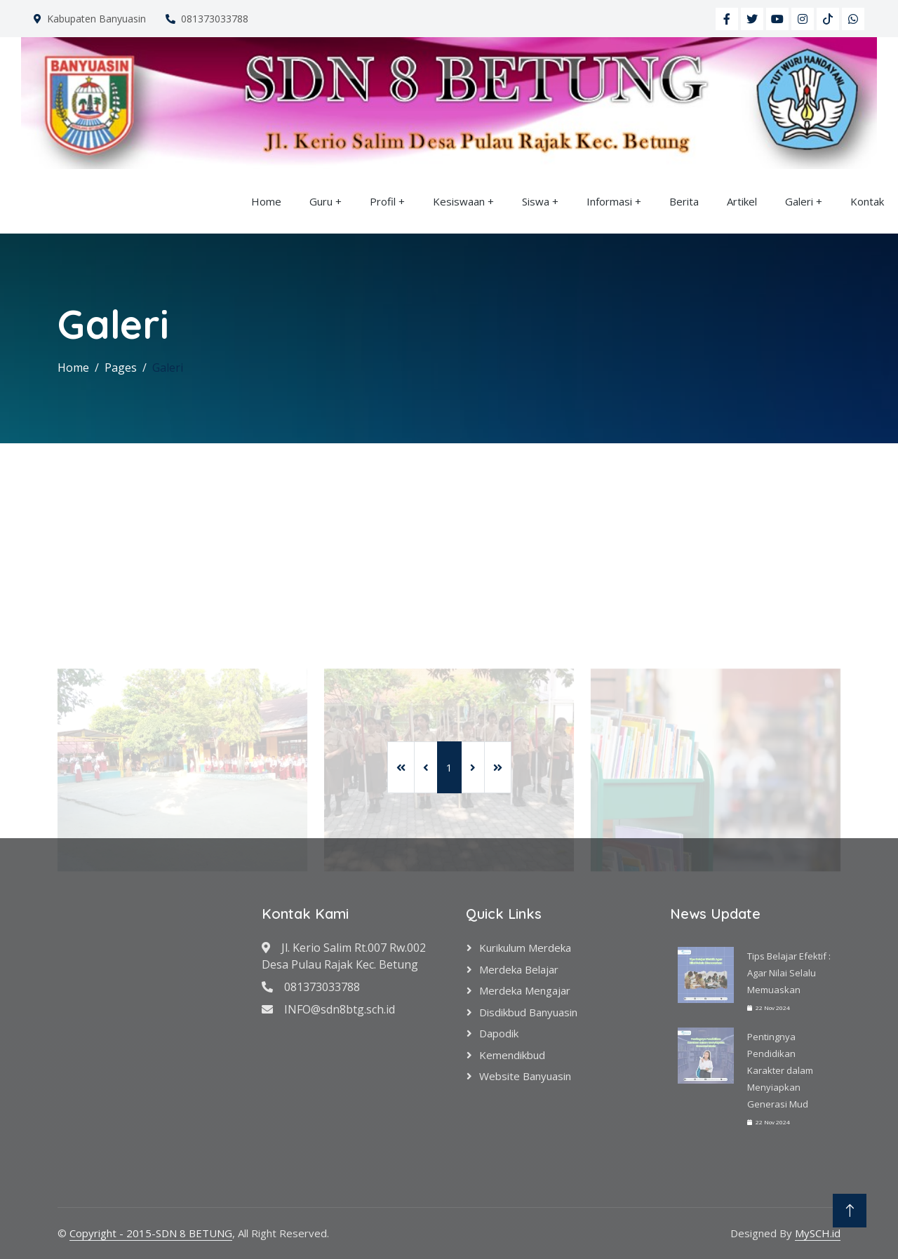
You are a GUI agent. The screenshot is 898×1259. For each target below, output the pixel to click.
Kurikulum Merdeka (525, 948)
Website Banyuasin (525, 1076)
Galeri (799, 201)
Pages (121, 367)
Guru (321, 201)
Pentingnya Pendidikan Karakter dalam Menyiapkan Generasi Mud (780, 1070)
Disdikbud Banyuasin (528, 1012)
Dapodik (498, 1033)
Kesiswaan (459, 201)
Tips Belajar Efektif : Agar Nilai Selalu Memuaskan (789, 973)
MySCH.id (817, 1233)
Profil (383, 201)
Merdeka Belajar (518, 969)
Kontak (867, 201)
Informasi (609, 201)
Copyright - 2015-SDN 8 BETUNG (150, 1233)
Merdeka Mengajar (524, 990)
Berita (684, 201)
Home (266, 201)
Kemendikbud (512, 1055)
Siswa (535, 201)
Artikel (742, 201)
